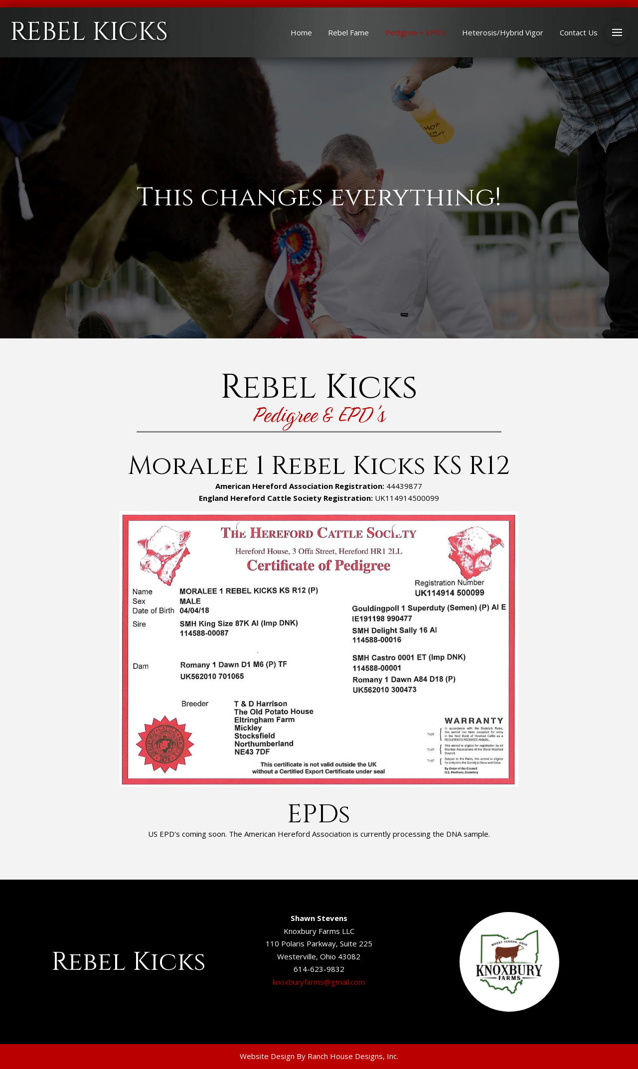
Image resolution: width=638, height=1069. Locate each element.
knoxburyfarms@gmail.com (319, 982)
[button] (617, 32)
